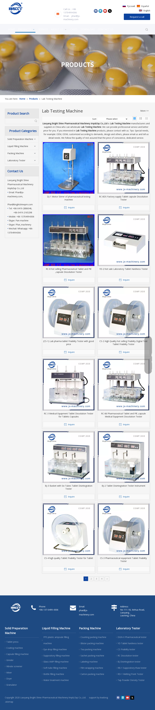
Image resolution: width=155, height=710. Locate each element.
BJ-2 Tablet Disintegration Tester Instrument (123, 485)
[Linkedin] (100, 11)
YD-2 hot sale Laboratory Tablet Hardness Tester (123, 268)
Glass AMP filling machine (56, 661)
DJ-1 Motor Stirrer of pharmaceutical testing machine (68, 198)
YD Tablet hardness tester (130, 643)
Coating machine (14, 647)
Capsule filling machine (17, 654)
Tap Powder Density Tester (131, 680)
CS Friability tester (126, 649)
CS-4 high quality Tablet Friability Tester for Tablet (68, 558)
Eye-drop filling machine (55, 649)
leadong (104, 697)
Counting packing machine (93, 637)
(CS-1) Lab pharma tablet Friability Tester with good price (68, 343)
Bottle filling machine (53, 674)
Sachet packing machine (92, 655)
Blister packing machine (92, 643)
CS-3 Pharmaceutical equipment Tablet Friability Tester (123, 560)
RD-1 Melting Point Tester (130, 674)
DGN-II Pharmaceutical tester (132, 637)
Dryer (9, 678)
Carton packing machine (92, 674)
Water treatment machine (56, 680)
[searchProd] (19, 121)
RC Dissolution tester (128, 655)
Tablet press (12, 641)
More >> (144, 111)
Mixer (9, 672)
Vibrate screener (14, 666)
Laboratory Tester (16, 160)
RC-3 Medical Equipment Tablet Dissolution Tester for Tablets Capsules (68, 415)
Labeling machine (89, 661)
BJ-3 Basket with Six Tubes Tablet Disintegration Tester (68, 487)
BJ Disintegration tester (129, 661)
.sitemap (9, 701)
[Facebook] (96, 11)
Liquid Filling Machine (17, 146)
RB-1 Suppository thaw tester (132, 667)
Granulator (11, 684)
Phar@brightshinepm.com (20, 204)
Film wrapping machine (92, 667)
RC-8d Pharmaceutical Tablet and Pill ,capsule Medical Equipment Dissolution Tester (123, 415)
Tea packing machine (91, 649)
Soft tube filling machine (55, 667)
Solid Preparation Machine (20, 139)
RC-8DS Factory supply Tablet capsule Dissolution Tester (123, 198)
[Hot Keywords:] (146, 29)
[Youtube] (105, 11)
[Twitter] (110, 11)
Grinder (9, 660)
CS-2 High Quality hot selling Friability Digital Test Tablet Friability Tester (123, 343)
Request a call (137, 16)
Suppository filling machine (56, 655)
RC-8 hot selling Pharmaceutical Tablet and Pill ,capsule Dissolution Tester (68, 270)
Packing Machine (15, 153)
